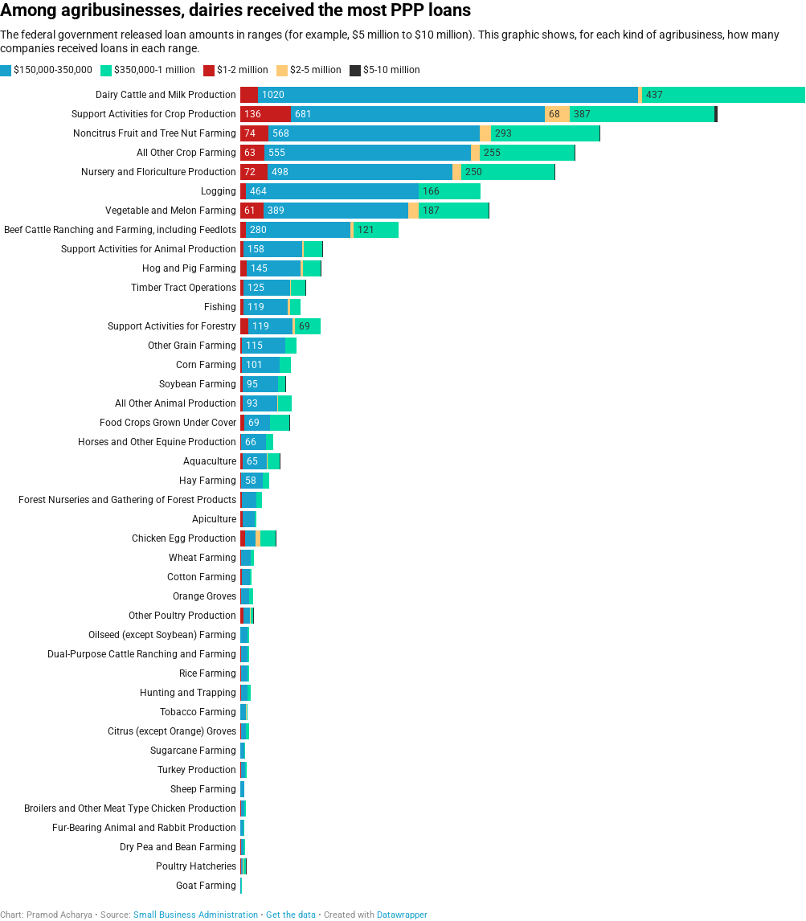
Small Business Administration (195, 915)
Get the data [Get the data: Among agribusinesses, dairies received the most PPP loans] (291, 915)
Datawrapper (402, 915)
